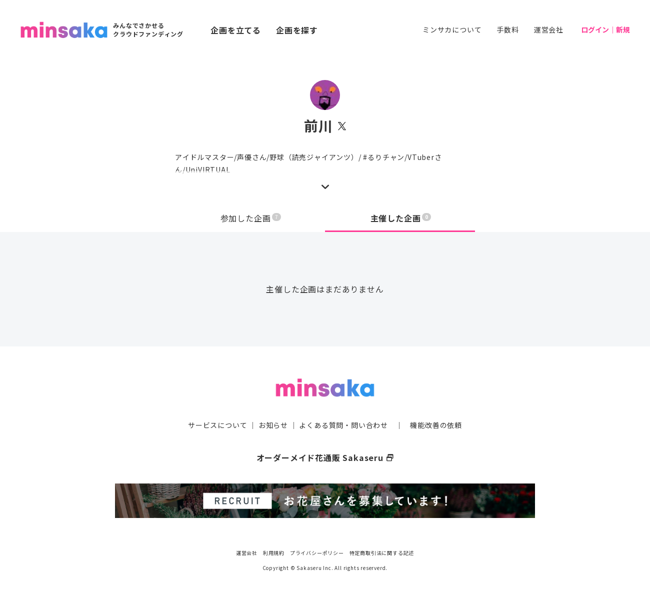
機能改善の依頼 (436, 425)
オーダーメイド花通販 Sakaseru (325, 458)
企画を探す (297, 30)
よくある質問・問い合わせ (343, 425)
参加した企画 (251, 218)
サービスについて (217, 425)
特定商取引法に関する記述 (382, 552)
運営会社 (549, 29)
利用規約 (273, 552)
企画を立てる (235, 30)
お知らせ (273, 425)
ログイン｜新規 (605, 29)
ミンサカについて (452, 29)
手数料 (507, 29)
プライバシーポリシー (317, 552)
